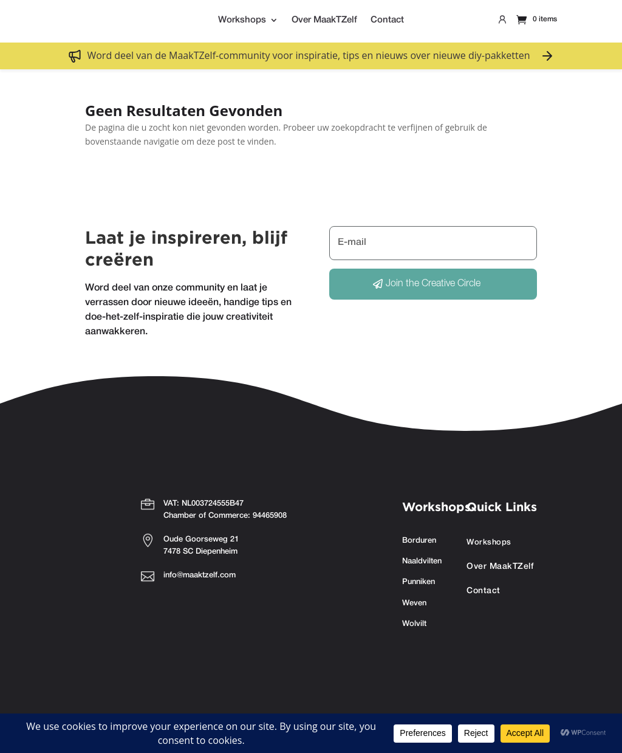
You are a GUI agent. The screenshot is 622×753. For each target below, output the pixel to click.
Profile (502, 22)
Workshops (242, 20)
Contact (387, 20)
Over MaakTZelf (324, 20)
